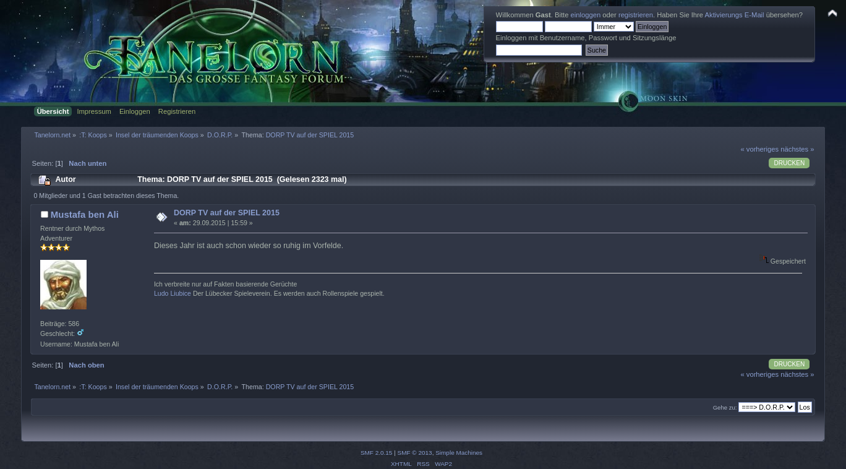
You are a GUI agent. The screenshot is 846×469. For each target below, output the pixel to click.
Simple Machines (458, 452)
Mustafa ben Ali (85, 214)
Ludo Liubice (172, 293)
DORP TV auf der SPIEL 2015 (227, 213)
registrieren (635, 15)
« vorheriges (759, 149)
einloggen (586, 15)
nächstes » (797, 149)
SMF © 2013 (415, 452)
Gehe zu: (725, 407)
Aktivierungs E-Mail (734, 15)
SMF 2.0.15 (377, 452)
